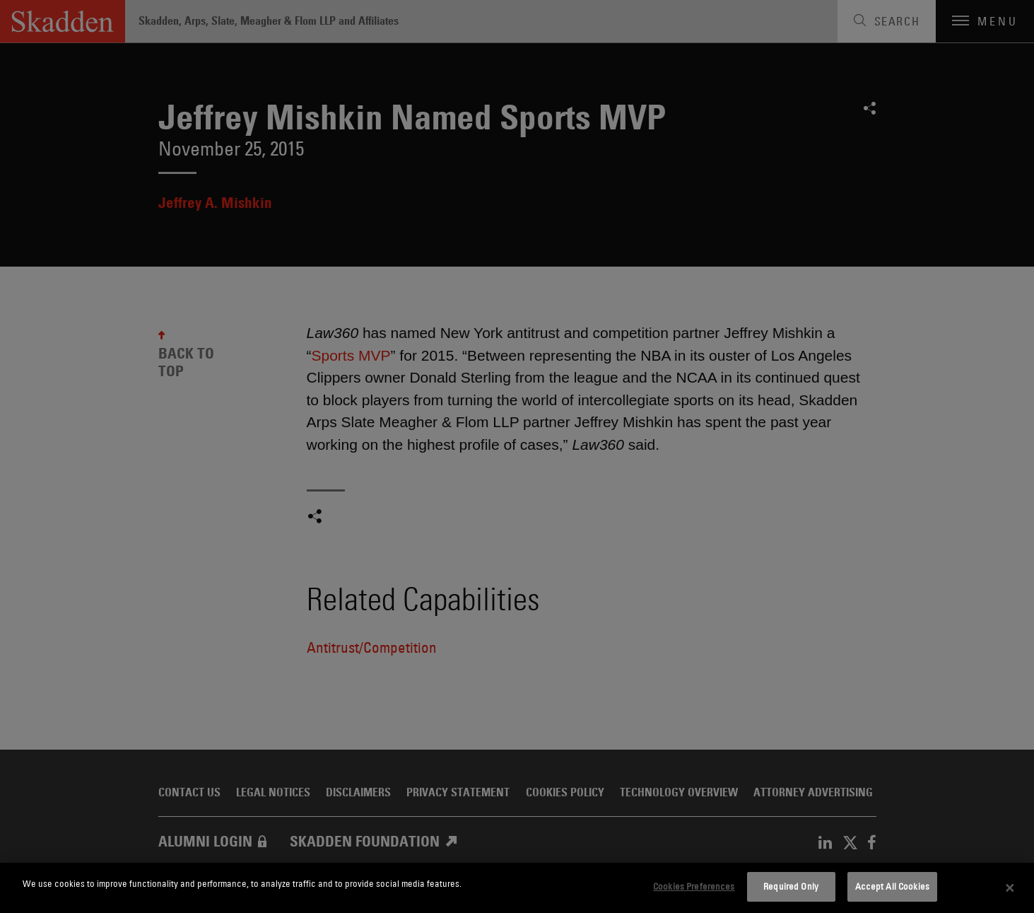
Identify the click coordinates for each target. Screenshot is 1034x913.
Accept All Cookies (892, 886)
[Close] (1010, 888)
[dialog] (517, 888)
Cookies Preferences (693, 886)
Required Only (790, 886)
